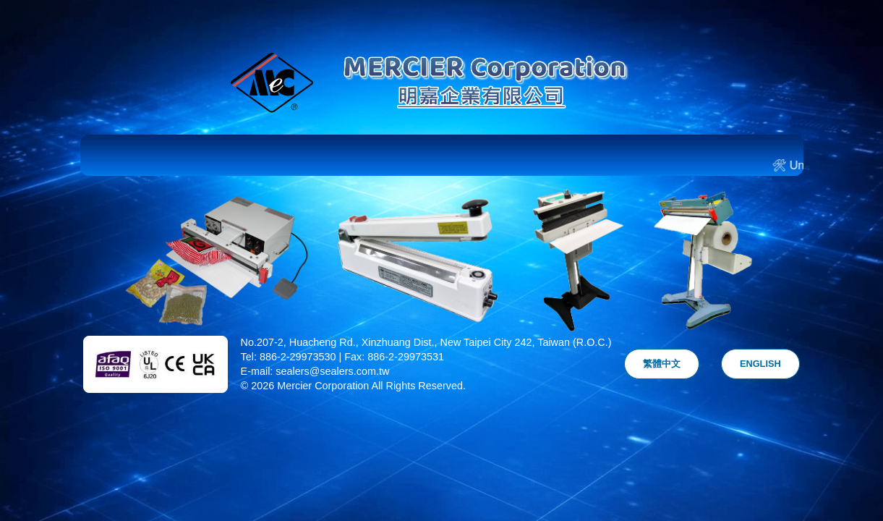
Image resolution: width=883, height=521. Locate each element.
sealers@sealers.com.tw (332, 371)
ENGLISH (760, 363)
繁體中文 (662, 363)
